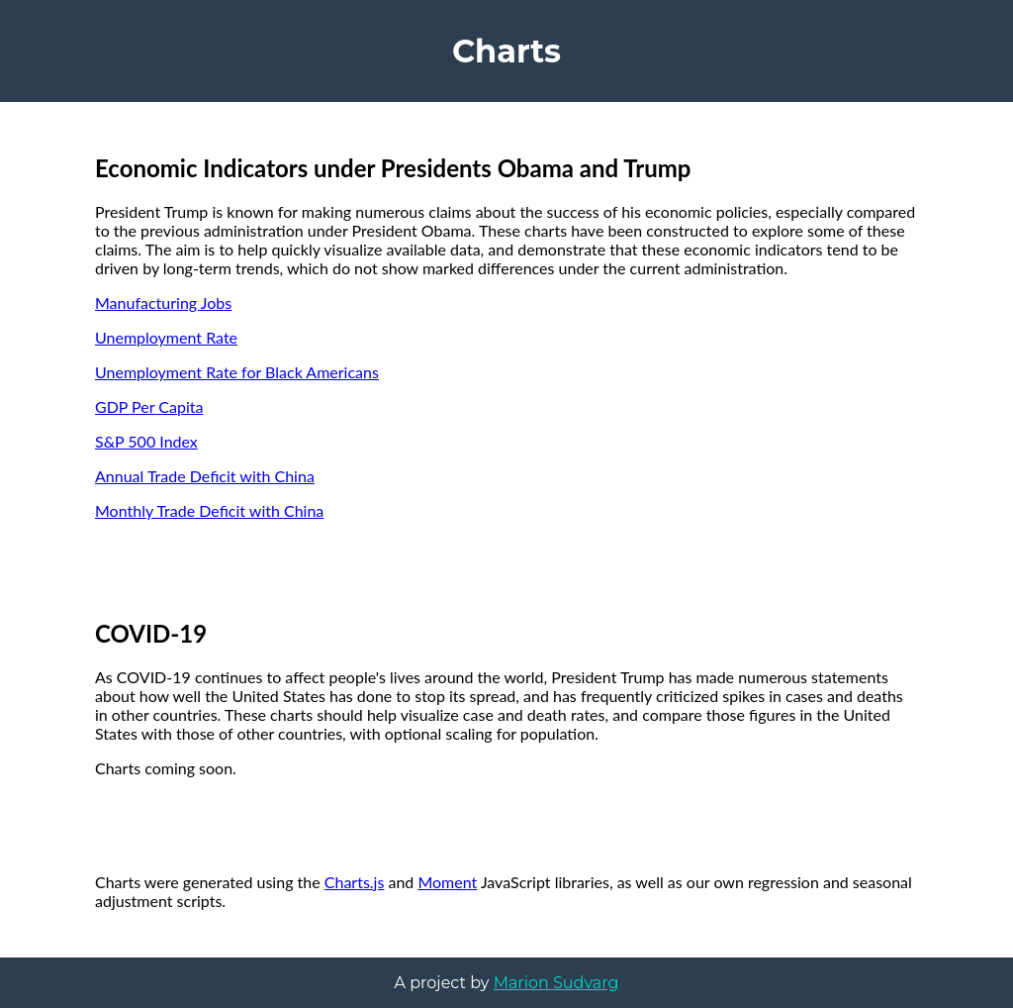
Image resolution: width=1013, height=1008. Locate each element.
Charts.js (354, 881)
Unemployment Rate (166, 337)
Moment (447, 881)
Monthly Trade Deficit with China (209, 510)
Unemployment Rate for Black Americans (237, 371)
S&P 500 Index (146, 441)
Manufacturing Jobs (163, 302)
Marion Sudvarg (556, 982)
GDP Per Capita (149, 406)
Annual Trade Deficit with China (205, 475)
